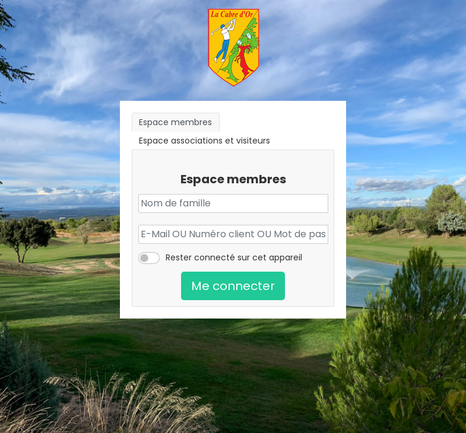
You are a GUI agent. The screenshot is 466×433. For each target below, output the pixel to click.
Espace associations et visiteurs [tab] (204, 141)
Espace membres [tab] (175, 122)
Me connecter (233, 286)
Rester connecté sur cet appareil (234, 257)
